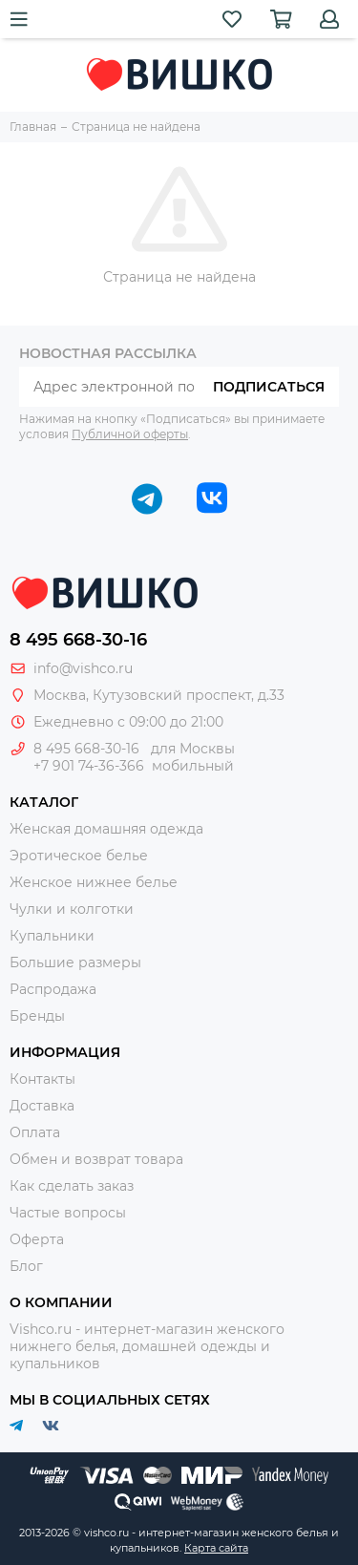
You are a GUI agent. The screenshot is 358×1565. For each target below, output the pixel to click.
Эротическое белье (79, 855)
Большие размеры (75, 962)
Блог (26, 1266)
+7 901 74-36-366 (88, 765)
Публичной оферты (130, 434)
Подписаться (269, 386)
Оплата (35, 1132)
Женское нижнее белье (94, 882)
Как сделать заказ (72, 1186)
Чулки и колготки (72, 909)
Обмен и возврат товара (96, 1159)
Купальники (52, 935)
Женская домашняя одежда (106, 828)
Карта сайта (216, 1547)
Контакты (42, 1079)
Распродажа (53, 989)
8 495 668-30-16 (78, 639)
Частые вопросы (68, 1212)
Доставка (42, 1105)
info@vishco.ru (83, 668)
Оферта (37, 1239)
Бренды (37, 1016)
